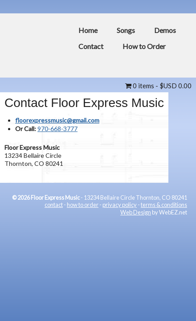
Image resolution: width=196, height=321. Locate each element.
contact (54, 204)
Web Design (135, 212)
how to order (82, 204)
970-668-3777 (57, 128)
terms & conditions (164, 204)
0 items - (158, 86)
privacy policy (119, 204)
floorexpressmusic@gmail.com (57, 120)
